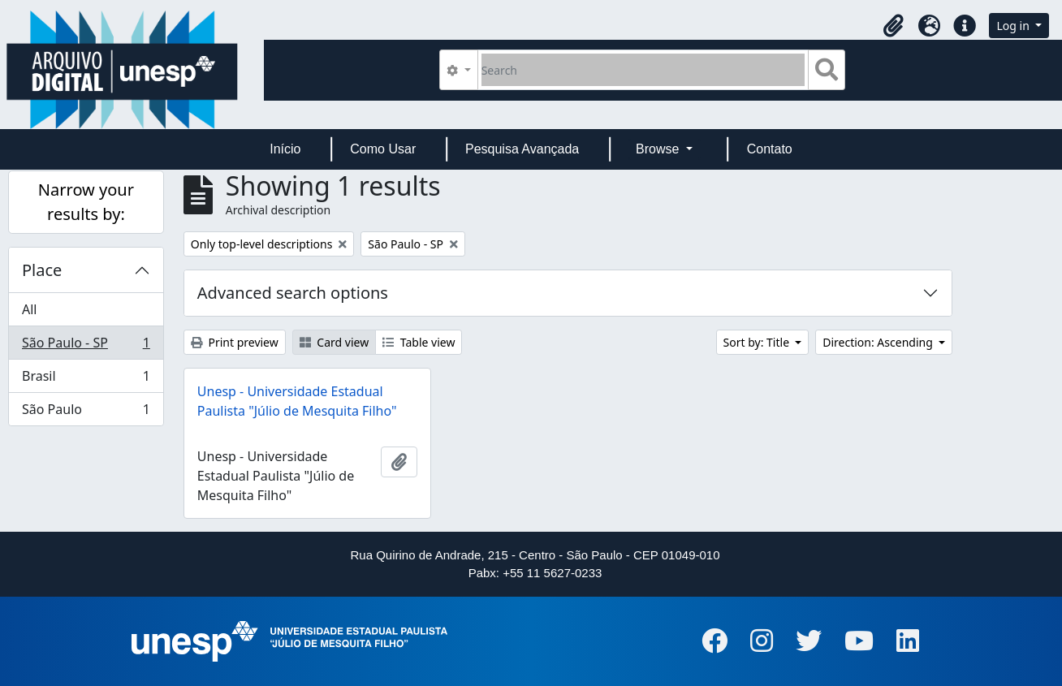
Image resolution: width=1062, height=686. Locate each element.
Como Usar (383, 149)
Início (285, 149)
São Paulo (85, 412)
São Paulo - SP (85, 346)
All (29, 309)
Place (42, 270)
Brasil (85, 379)
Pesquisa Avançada (522, 149)
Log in (1014, 25)
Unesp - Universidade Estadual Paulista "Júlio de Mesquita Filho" (297, 401)
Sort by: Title (757, 342)
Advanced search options (292, 293)
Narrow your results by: (86, 202)
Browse (659, 149)
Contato (769, 149)
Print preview (234, 342)
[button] (893, 26)
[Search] (643, 70)
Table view (418, 342)
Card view (334, 342)
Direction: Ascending (878, 342)
